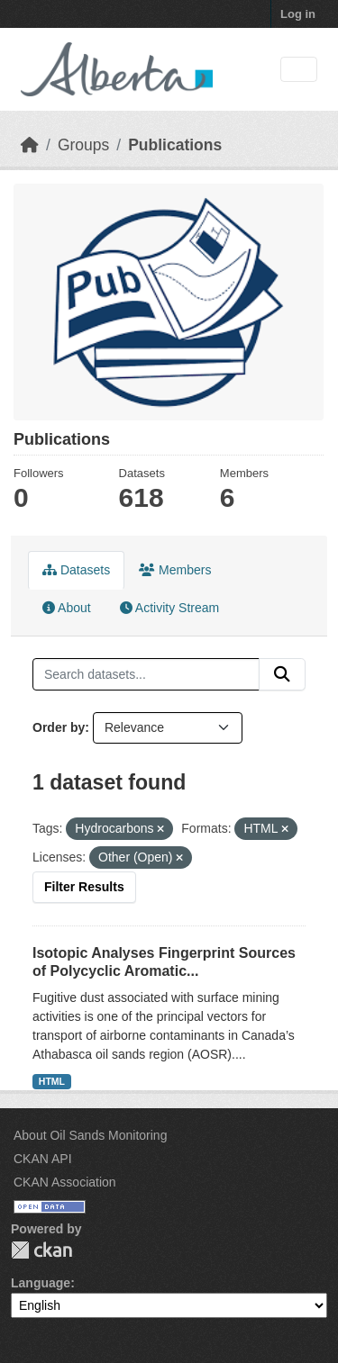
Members (175, 570)
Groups (83, 145)
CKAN (41, 1250)
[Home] (30, 145)
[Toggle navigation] (298, 70)
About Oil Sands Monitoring (90, 1135)
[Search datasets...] (146, 674)
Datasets (76, 570)
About (66, 607)
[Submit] (282, 674)
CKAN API (43, 1158)
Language (40, 1283)
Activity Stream (169, 607)
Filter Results (84, 887)
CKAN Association (65, 1182)
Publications (175, 145)
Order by (58, 727)
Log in (297, 14)
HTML (52, 1081)
